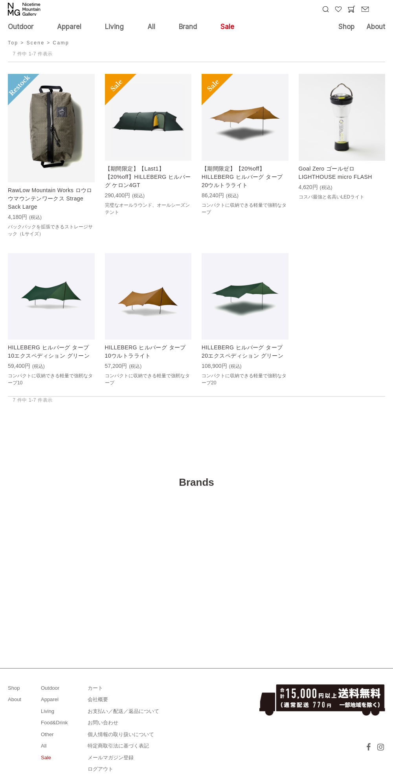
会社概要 (98, 699)
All (151, 27)
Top (13, 43)
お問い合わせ (103, 723)
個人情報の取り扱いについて (121, 734)
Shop (346, 27)
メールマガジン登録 (111, 757)
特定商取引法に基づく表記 (118, 746)
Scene (35, 43)
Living (114, 27)
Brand (188, 27)
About (375, 27)
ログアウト (100, 769)
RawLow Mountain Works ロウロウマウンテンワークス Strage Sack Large (50, 198)
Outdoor (20, 27)
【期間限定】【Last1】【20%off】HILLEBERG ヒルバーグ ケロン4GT (148, 176)
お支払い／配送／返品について (123, 711)
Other (47, 734)
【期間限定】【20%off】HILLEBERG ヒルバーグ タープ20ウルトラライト (242, 176)
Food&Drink (54, 723)
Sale (227, 27)
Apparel (69, 27)
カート (95, 688)
